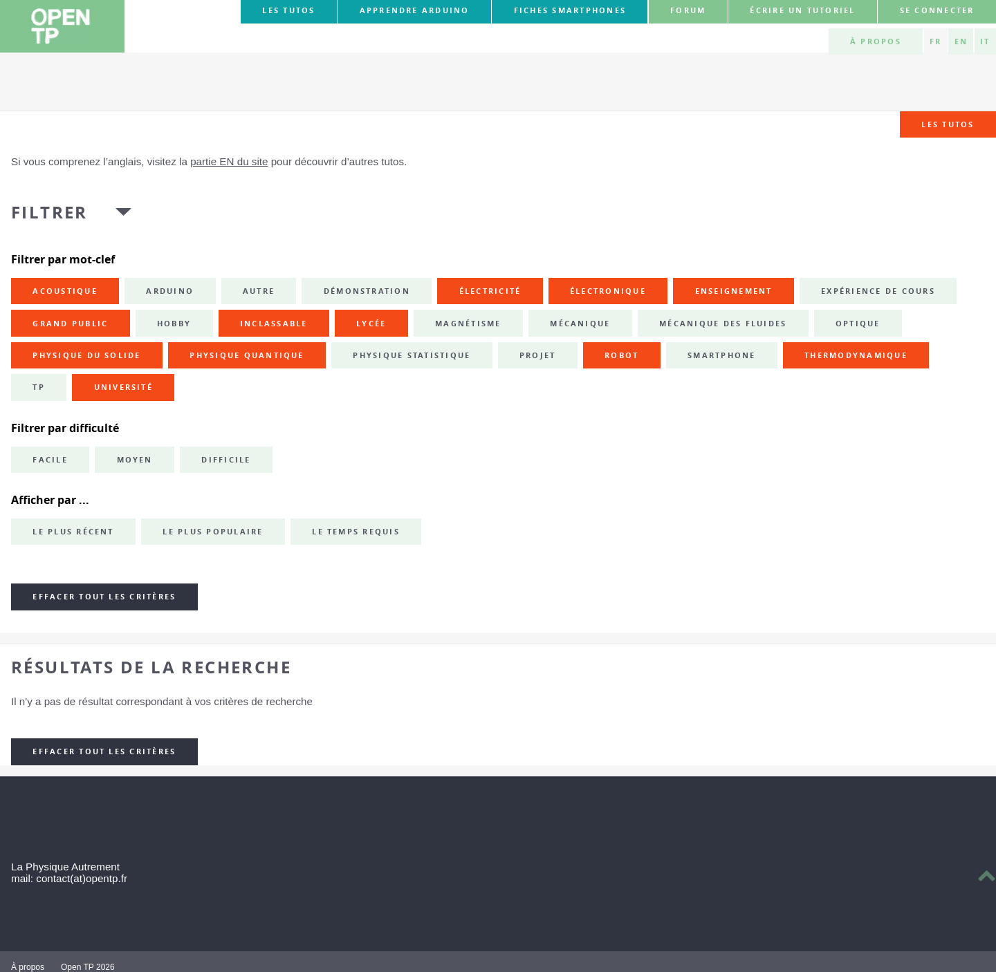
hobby (174, 323)
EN (961, 41)
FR (935, 41)
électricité (490, 291)
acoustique (65, 291)
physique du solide (86, 355)
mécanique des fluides (722, 323)
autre (259, 291)
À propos (875, 41)
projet (537, 355)
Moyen (135, 459)
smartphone (721, 355)
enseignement (734, 291)
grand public (70, 323)
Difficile (225, 459)
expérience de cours (878, 291)
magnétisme (468, 323)
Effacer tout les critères (104, 596)
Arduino (170, 291)
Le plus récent (73, 531)
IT (985, 41)
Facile (50, 459)
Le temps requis (356, 531)
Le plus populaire (213, 531)
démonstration (367, 291)
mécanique (580, 323)
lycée (371, 323)
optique (858, 323)
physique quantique (247, 355)
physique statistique (411, 355)
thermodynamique (855, 355)
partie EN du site (229, 161)
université (123, 387)
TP (38, 387)
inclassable (274, 323)
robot (621, 355)
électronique (608, 291)
